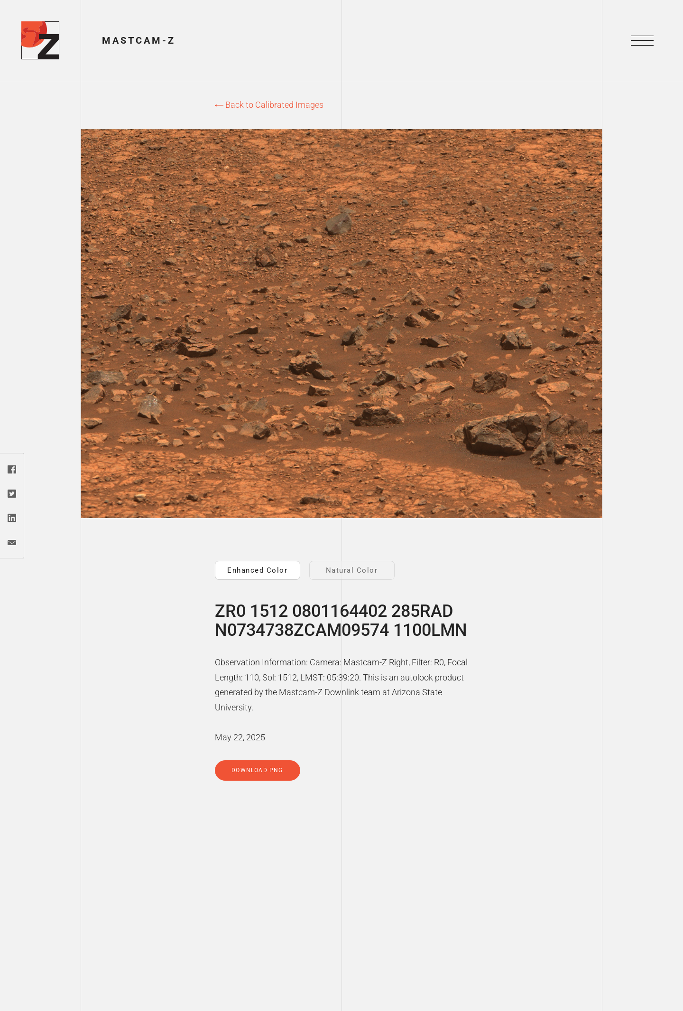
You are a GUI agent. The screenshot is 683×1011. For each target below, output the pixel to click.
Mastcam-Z (138, 40)
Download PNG (257, 770)
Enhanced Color (257, 570)
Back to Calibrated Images (269, 105)
